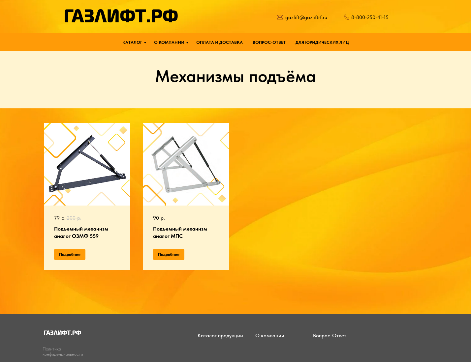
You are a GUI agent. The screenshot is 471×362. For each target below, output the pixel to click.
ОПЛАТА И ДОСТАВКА (219, 42)
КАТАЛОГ (132, 42)
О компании (269, 335)
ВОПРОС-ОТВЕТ (269, 42)
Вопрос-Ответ (329, 335)
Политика (52, 348)
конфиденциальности (63, 354)
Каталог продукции (220, 335)
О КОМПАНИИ (169, 42)
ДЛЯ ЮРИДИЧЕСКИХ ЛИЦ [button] (322, 42)
